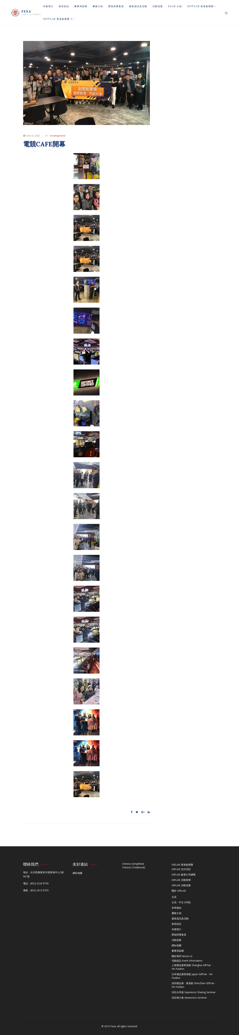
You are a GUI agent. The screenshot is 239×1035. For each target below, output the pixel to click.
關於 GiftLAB (179, 890)
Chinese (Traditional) (133, 867)
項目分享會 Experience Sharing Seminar (194, 992)
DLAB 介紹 (175, 6)
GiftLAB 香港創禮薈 (201, 6)
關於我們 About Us (182, 956)
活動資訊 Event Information (187, 960)
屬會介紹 (98, 6)
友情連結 (176, 907)
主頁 (174, 897)
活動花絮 (158, 6)
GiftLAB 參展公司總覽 (184, 874)
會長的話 (64, 6)
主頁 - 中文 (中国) (181, 902)
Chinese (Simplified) (133, 863)
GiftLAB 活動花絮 (181, 885)
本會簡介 (48, 6)
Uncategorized (57, 135)
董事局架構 (80, 6)
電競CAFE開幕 (44, 144)
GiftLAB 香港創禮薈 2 (58, 19)
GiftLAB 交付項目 (181, 869)
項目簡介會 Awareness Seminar (189, 997)
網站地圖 (77, 873)
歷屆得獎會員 (116, 6)
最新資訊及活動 (138, 6)
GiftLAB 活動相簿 (181, 880)
